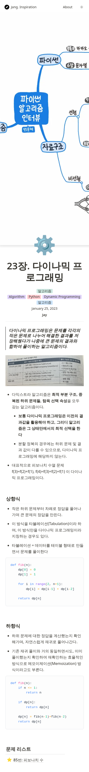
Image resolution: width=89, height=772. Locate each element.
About (67, 7)
